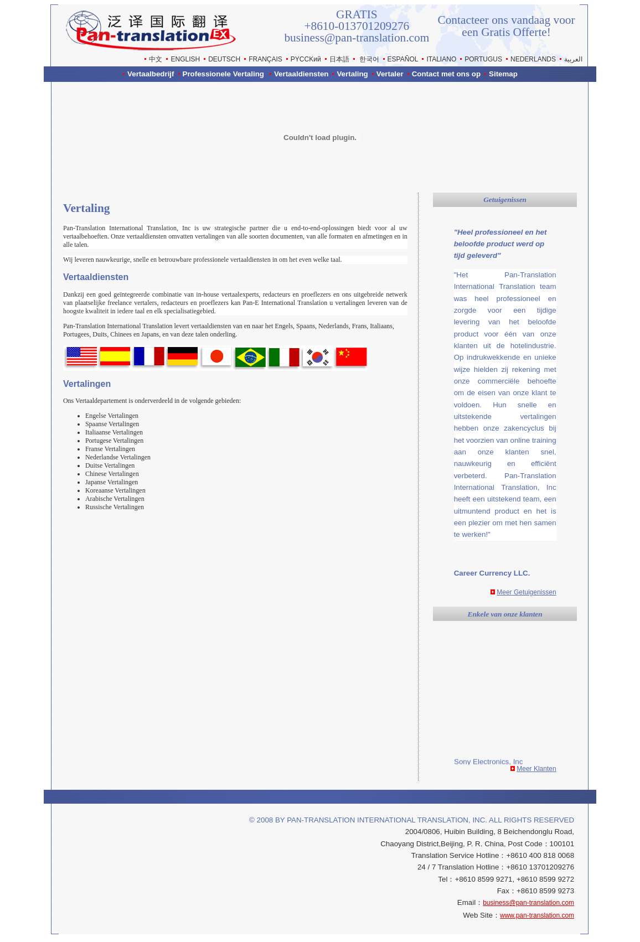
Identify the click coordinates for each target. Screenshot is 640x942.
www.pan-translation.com (537, 915)
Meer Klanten (536, 769)
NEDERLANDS (533, 59)
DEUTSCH (224, 59)
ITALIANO (441, 59)
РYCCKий (306, 59)
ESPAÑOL (403, 59)
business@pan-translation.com (528, 903)
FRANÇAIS (265, 59)
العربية (573, 59)
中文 (155, 59)
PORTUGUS (483, 59)
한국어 (369, 59)
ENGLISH (185, 59)
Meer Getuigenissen (526, 592)
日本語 (339, 59)
